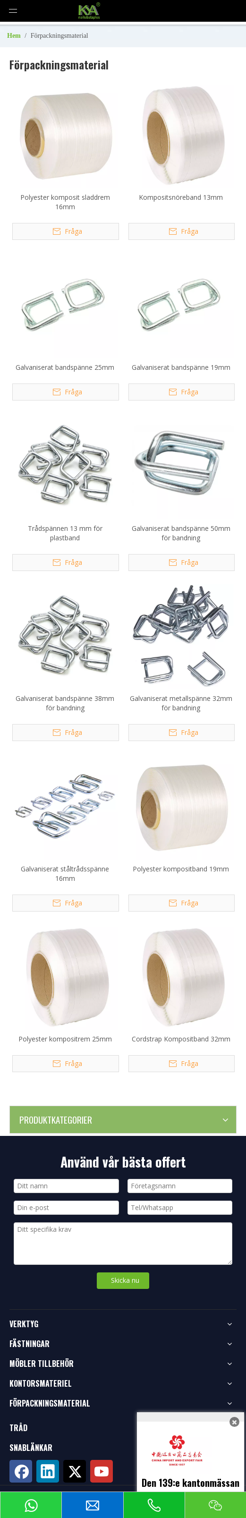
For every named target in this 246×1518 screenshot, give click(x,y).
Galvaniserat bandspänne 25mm (65, 367)
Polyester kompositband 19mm (181, 868)
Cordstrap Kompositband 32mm (181, 1038)
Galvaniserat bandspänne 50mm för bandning (181, 533)
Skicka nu (125, 1280)
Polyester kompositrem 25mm (65, 1038)
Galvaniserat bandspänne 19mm (181, 367)
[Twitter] (74, 1471)
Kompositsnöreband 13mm (181, 197)
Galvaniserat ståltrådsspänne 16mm (65, 873)
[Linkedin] (47, 1471)
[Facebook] (20, 1471)
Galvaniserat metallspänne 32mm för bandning (181, 703)
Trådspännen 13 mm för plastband (65, 533)
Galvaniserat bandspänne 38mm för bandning (65, 703)
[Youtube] (101, 1471)
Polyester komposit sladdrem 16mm (65, 202)
